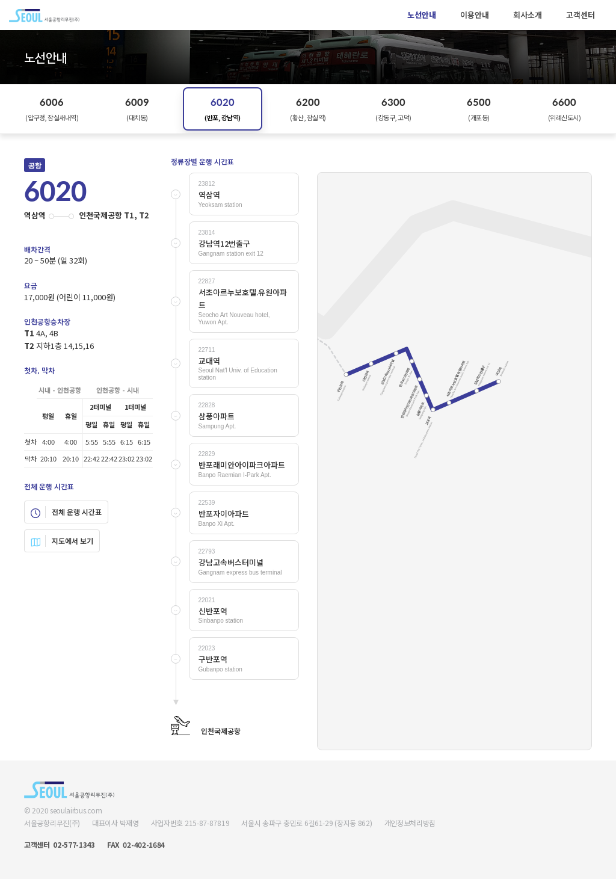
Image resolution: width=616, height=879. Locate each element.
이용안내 (474, 14)
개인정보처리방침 (410, 823)
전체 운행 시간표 (66, 512)
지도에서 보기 (62, 541)
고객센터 (580, 14)
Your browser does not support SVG (454, 461)
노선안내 (421, 14)
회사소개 (527, 14)
